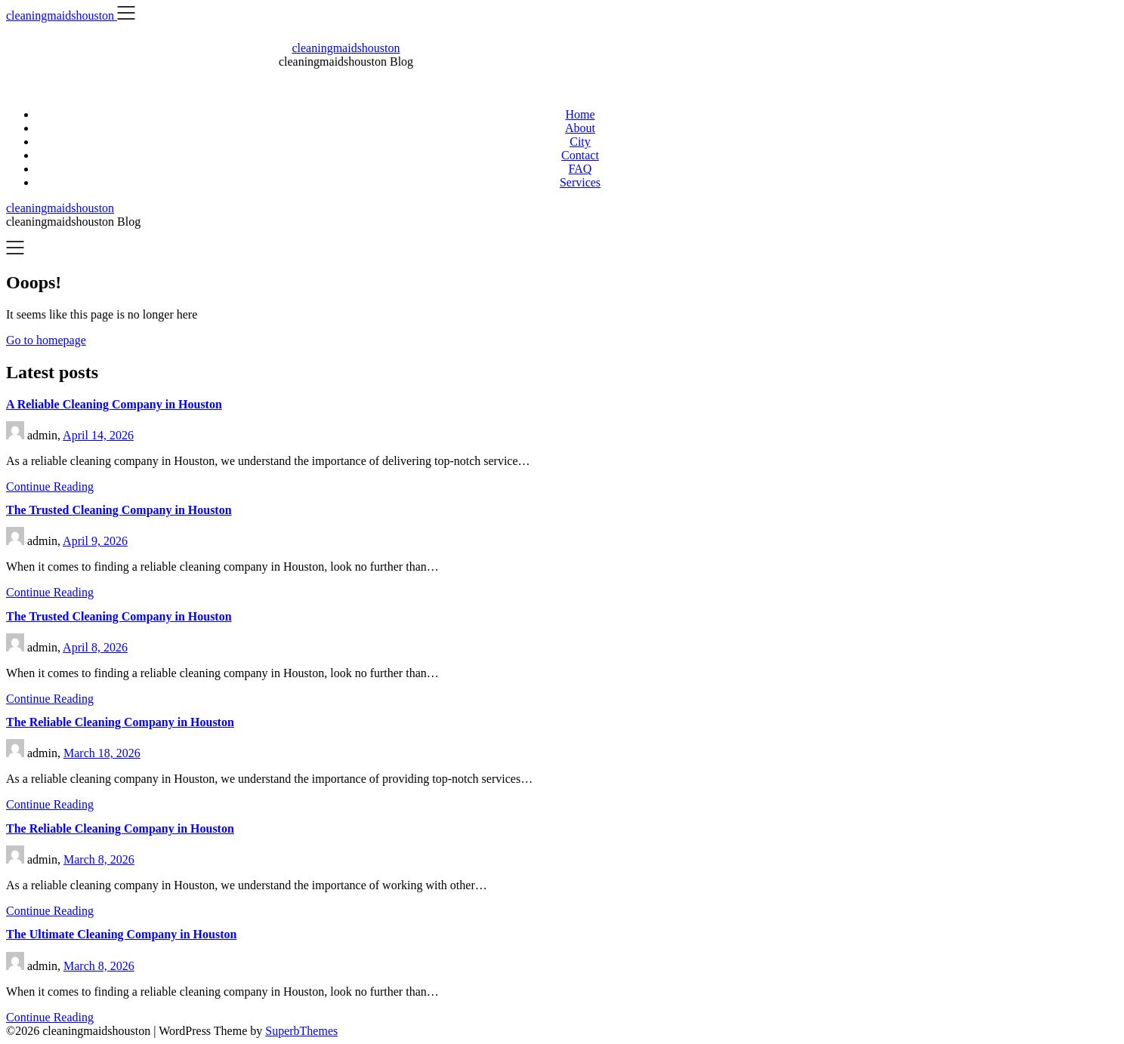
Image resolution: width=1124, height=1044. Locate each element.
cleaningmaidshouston (346, 48)
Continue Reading (50, 486)
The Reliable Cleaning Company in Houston (120, 722)
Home (579, 114)
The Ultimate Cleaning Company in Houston (121, 934)
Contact (580, 155)
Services (580, 182)
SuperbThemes (301, 1030)
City (580, 141)
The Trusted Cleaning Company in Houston (119, 510)
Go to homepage (46, 340)
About (580, 128)
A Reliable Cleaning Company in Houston (114, 404)
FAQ (580, 168)
